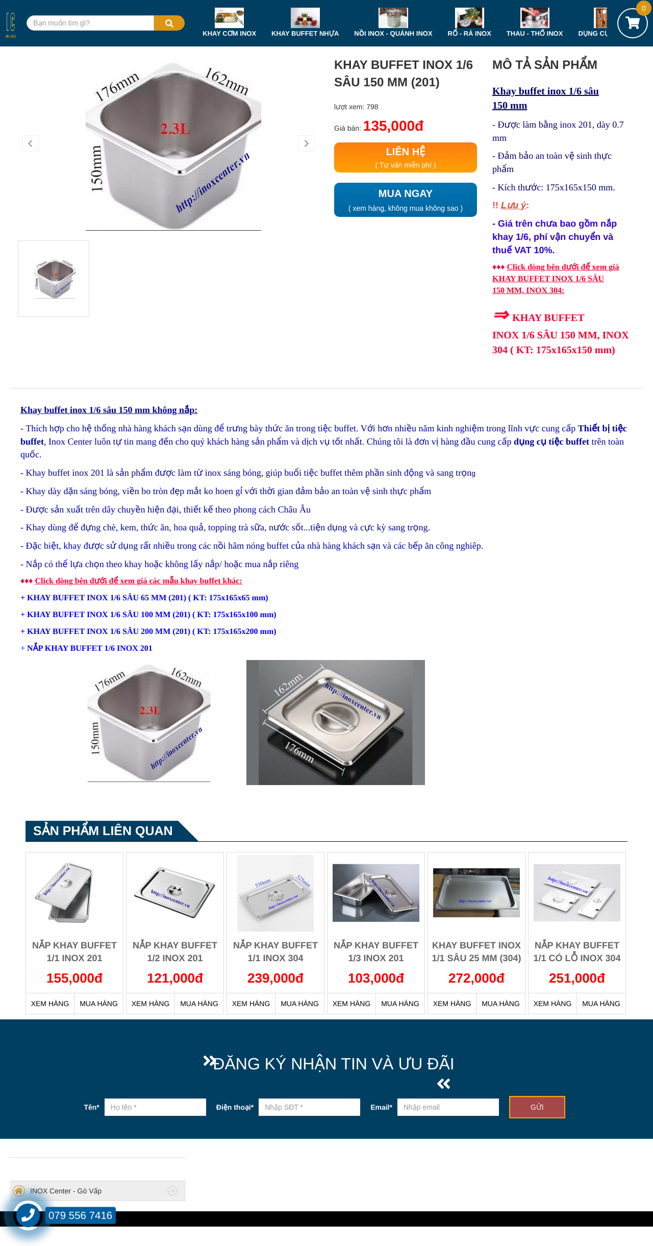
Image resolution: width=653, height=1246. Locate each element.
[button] (30, 143)
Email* (381, 1107)
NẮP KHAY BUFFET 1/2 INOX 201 (175, 952)
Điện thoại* (235, 1107)
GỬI (537, 1107)
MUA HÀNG (99, 1003)
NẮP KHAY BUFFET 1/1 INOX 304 (275, 952)
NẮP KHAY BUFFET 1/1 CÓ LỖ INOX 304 (576, 952)
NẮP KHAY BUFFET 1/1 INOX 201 (74, 952)
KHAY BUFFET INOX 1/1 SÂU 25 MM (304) (476, 952)
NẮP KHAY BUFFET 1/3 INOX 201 (376, 952)
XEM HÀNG (50, 1003)
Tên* (91, 1107)
